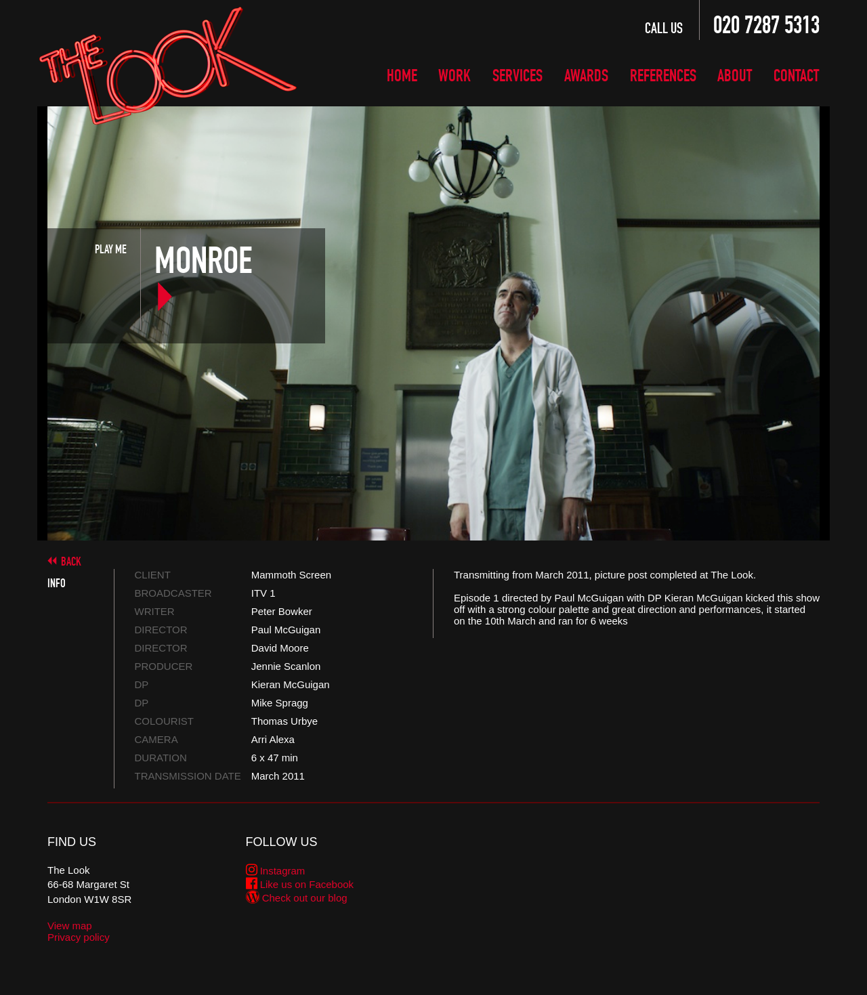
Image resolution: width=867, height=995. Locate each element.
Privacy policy (78, 937)
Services (517, 74)
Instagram (275, 870)
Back (71, 561)
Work (454, 74)
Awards (586, 74)
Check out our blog (296, 898)
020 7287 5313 (766, 25)
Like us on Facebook (300, 884)
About (734, 74)
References (663, 74)
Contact (796, 74)
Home (402, 74)
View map (69, 925)
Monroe (203, 279)
